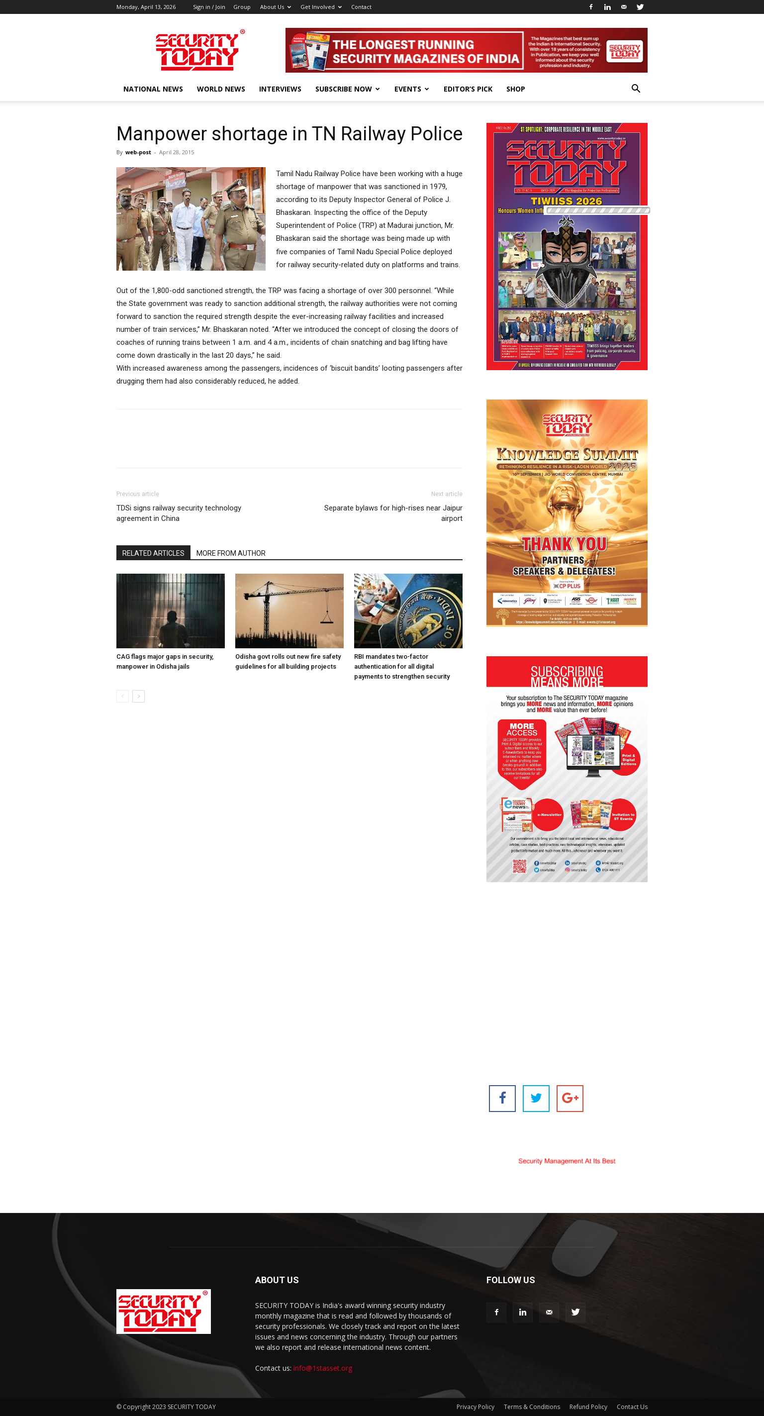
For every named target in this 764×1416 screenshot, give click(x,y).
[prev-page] (122, 696)
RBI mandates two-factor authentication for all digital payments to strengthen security (402, 666)
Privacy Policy (475, 1407)
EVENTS (411, 89)
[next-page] (138, 696)
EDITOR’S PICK (468, 89)
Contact (361, 6)
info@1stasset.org (322, 1368)
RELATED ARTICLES (153, 553)
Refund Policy (588, 1407)
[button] (636, 90)
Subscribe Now (347, 89)
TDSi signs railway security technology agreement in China (178, 513)
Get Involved (321, 6)
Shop (515, 89)
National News (153, 89)
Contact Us (632, 1407)
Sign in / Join (209, 6)
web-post (138, 152)
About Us (275, 6)
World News (221, 89)
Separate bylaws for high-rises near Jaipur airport (393, 513)
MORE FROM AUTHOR (231, 553)
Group (242, 6)
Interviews (280, 89)
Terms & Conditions (532, 1407)
